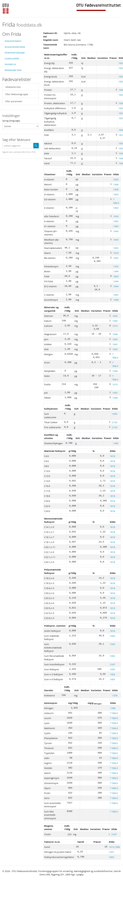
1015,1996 (114, 846)
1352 (115, 266)
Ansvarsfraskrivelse (15, 46)
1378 (114, 695)
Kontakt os (10, 64)
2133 (114, 422)
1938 (115, 184)
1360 (115, 226)
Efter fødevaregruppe (16, 94)
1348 (115, 334)
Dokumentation (13, 40)
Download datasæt (15, 52)
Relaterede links (13, 70)
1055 (115, 392)
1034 (115, 216)
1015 (115, 325)
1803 (115, 276)
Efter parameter (13, 101)
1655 (114, 413)
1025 (115, 257)
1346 (115, 443)
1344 (115, 271)
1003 (115, 179)
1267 (111, 851)
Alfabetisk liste (13, 86)
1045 (115, 231)
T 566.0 (114, 713)
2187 (112, 664)
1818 (112, 456)
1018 (115, 252)
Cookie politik (12, 58)
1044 (115, 286)
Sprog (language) (11, 120)
